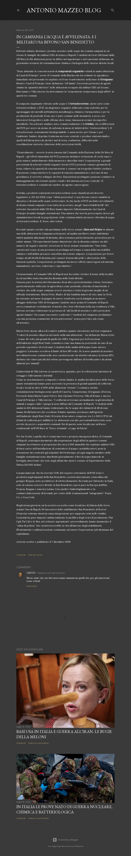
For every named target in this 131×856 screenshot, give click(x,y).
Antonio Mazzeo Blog (64, 10)
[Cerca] (113, 9)
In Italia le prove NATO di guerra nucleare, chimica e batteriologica (64, 809)
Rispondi (32, 586)
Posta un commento (38, 743)
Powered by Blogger (65, 840)
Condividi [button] (21, 555)
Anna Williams (76, 846)
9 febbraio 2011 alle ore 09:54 (51, 573)
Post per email (35, 555)
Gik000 (31, 572)
